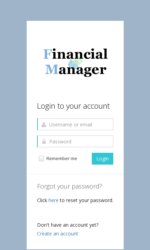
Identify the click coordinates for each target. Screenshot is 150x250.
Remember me (57, 158)
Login (102, 158)
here (54, 200)
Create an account (57, 233)
